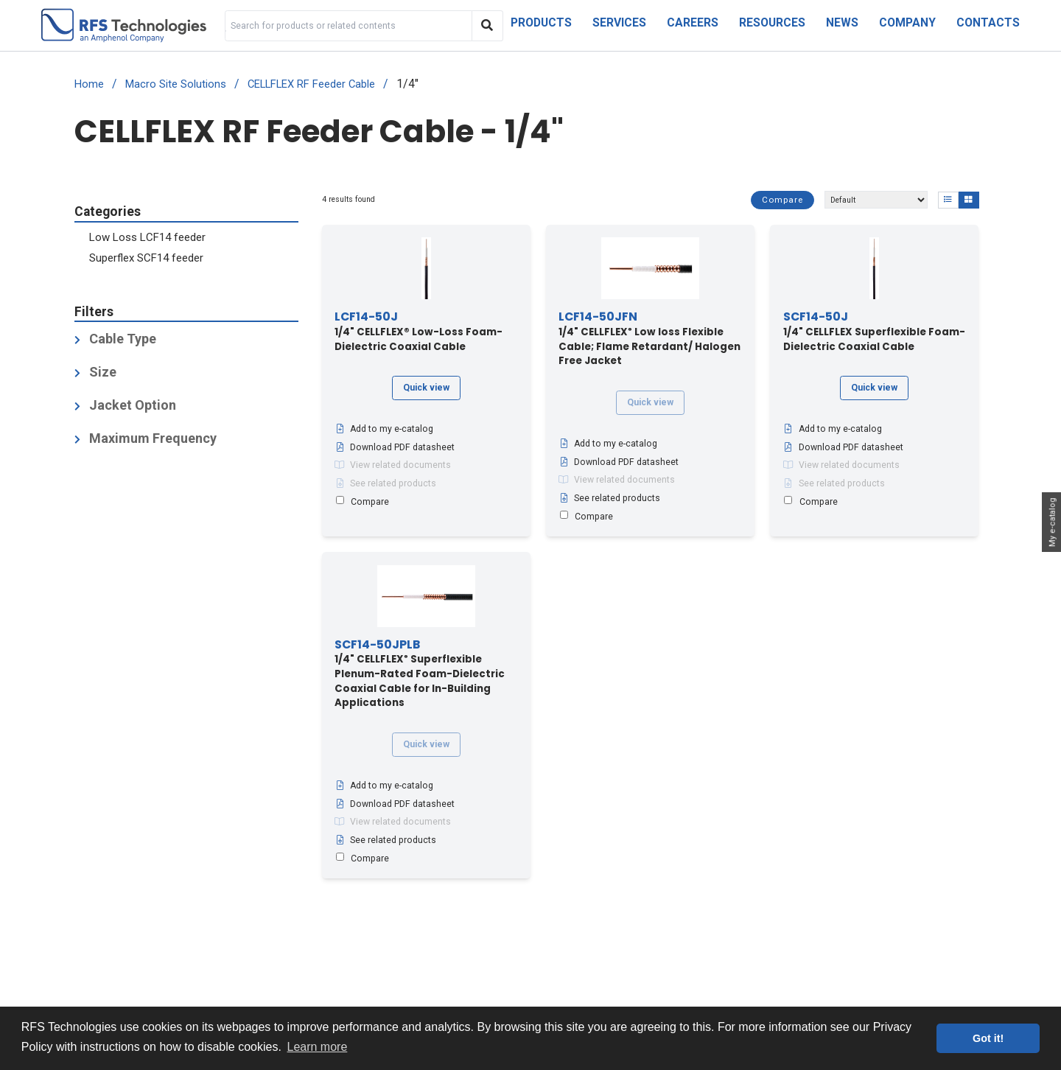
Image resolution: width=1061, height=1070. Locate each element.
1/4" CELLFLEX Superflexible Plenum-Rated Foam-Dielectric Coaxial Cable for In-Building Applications (420, 674)
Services (619, 22)
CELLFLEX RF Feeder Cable (311, 84)
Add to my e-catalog (384, 429)
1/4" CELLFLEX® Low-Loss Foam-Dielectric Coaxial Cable (419, 332)
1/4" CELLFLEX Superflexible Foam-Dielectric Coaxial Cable (874, 332)
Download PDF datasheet (395, 447)
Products (541, 22)
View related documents (393, 466)
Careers (692, 22)
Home (89, 84)
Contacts (988, 22)
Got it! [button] (988, 1038)
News (842, 22)
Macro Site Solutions (175, 84)
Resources (772, 22)
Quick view (426, 387)
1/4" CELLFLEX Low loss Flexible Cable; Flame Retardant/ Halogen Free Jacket (649, 339)
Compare (782, 200)
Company (907, 22)
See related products (385, 483)
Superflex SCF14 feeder (146, 258)
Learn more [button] (317, 1047)
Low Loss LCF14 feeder (147, 237)
